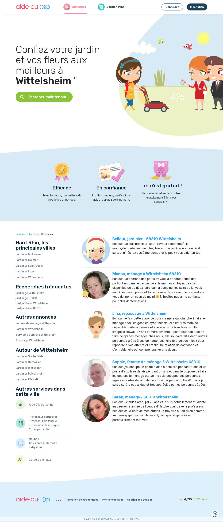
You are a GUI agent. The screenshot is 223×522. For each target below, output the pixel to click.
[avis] (187, 499)
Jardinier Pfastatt (27, 379)
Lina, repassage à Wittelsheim (140, 313)
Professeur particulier (43, 416)
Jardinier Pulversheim (30, 373)
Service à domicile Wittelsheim (36, 334)
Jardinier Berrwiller (28, 362)
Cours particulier (40, 429)
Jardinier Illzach (26, 271)
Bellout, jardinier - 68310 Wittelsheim (146, 239)
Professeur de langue (43, 421)
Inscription (197, 6)
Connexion (172, 6)
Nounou (34, 439)
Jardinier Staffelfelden (30, 356)
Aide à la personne (41, 404)
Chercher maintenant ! (44, 97)
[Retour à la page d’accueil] (33, 7)
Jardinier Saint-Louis (29, 265)
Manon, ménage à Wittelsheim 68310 (146, 274)
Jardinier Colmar (27, 260)
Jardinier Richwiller (28, 367)
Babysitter (35, 447)
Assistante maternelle (43, 443)
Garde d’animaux (40, 459)
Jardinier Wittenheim (29, 277)
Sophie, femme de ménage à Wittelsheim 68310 (156, 362)
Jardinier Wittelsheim (30, 329)
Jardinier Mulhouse (28, 254)
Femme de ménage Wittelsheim (36, 323)
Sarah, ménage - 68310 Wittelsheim (145, 397)
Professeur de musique (44, 425)
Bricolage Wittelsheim (30, 340)
